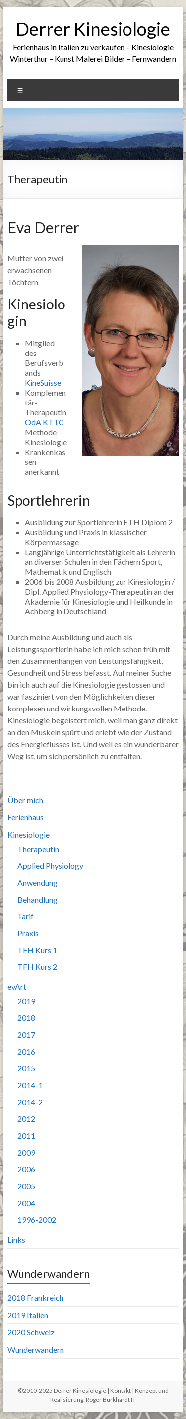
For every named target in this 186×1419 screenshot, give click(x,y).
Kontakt (120, 1390)
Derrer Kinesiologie (93, 29)
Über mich (25, 800)
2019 (26, 1001)
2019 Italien (27, 1314)
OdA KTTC (44, 422)
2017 (26, 1034)
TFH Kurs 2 (37, 966)
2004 (26, 1203)
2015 (26, 1068)
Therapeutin (38, 849)
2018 (26, 1017)
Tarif (25, 916)
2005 (26, 1186)
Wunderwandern (35, 1349)
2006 (26, 1169)
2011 (26, 1135)
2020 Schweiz (31, 1332)
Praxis (28, 933)
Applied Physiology (50, 865)
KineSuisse (43, 382)
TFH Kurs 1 (37, 950)
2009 (26, 1152)
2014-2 (30, 1102)
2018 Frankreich (35, 1297)
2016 (26, 1051)
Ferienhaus (25, 817)
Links (16, 1239)
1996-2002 (36, 1219)
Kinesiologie (28, 834)
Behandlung (37, 899)
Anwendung (37, 882)
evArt (16, 986)
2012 (26, 1118)
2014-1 (30, 1085)
